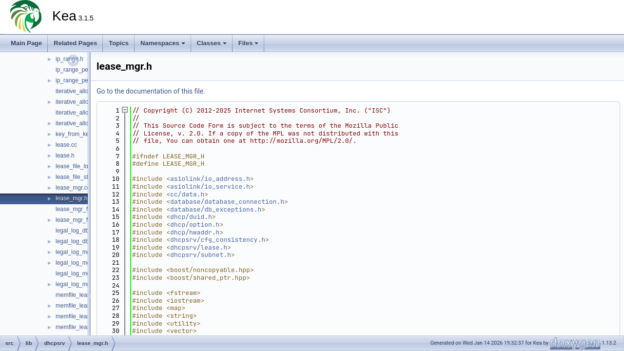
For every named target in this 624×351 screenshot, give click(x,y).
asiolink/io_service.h (210, 186)
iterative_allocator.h (81, 123)
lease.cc (66, 144)
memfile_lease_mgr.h (83, 327)
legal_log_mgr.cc (77, 252)
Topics (119, 43)
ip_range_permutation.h (86, 80)
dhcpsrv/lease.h (198, 247)
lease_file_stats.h (78, 177)
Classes (212, 43)
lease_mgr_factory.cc (83, 209)
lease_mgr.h (71, 198)
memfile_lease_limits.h (85, 305)
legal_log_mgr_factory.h (86, 284)
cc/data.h (187, 194)
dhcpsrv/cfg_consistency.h (217, 239)
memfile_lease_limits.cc (86, 295)
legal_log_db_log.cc (81, 230)
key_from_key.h (76, 134)
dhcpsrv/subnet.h (200, 255)
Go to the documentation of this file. (151, 91)
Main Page (26, 43)
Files (248, 43)
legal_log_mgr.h (76, 262)
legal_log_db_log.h (80, 241)
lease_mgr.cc (73, 187)
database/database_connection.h (227, 201)
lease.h (65, 155)
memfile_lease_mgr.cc (85, 316)
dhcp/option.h (194, 224)
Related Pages (75, 43)
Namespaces (162, 43)
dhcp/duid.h (191, 217)
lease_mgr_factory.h (82, 219)
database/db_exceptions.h (215, 209)
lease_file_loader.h (80, 166)
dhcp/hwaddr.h (194, 232)
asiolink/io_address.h (210, 179)
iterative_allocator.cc (82, 112)
